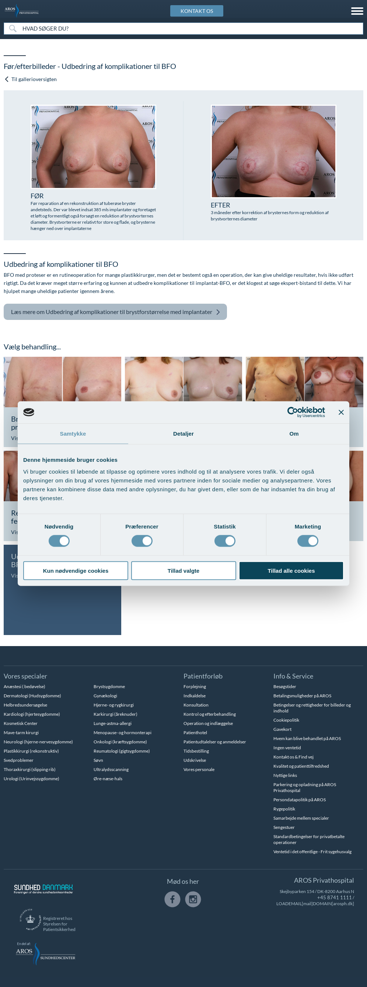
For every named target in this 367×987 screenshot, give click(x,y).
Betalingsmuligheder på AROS (302, 695)
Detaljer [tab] (183, 433)
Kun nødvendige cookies (76, 570)
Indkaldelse (195, 695)
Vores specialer (25, 676)
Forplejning (195, 686)
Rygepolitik (284, 809)
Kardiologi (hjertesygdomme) (32, 714)
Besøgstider (284, 686)
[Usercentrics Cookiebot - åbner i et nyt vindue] (293, 412)
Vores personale (199, 769)
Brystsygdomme (109, 686)
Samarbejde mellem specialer (301, 818)
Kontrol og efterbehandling (210, 714)
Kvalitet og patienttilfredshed (301, 766)
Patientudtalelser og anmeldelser (215, 741)
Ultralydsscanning (111, 769)
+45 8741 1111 (258, 897)
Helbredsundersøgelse (25, 705)
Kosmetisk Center (21, 723)
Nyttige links (285, 775)
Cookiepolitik (286, 720)
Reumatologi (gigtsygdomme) (122, 751)
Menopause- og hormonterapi (122, 732)
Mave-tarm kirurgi (21, 732)
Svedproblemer (19, 760)
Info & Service (293, 676)
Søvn (98, 760)
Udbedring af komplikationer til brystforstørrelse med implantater (115, 312)
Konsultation (196, 705)
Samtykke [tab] (73, 433)
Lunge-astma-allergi (113, 723)
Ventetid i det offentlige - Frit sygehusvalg (312, 851)
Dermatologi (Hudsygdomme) (32, 695)
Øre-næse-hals (108, 778)
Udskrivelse (195, 760)
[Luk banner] (341, 412)
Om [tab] (293, 433)
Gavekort (282, 729)
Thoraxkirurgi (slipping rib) (30, 769)
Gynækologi (105, 695)
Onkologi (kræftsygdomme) (120, 741)
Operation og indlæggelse (208, 723)
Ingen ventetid (287, 747)
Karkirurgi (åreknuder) (115, 714)
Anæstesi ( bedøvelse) (24, 686)
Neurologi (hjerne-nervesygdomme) (38, 741)
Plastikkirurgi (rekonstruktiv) (31, 751)
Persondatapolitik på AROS (299, 799)
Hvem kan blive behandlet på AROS (307, 738)
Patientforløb (203, 676)
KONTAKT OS (197, 11)
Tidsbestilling (196, 751)
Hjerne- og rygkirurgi (114, 705)
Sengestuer (284, 827)
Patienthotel (195, 732)
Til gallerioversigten (30, 79)
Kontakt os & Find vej (293, 757)
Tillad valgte (183, 570)
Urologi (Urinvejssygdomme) (31, 778)
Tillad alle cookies (291, 570)
